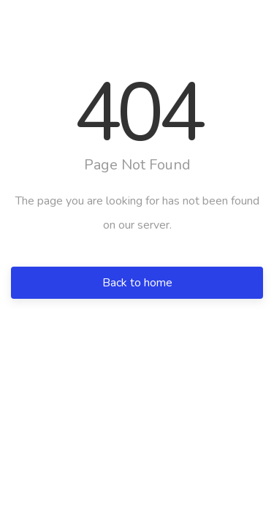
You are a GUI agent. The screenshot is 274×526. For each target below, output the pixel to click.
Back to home (137, 283)
